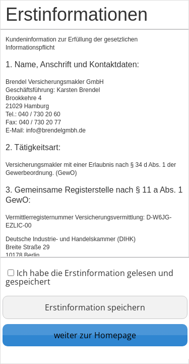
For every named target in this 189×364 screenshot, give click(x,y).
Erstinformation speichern (95, 307)
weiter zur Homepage (95, 335)
